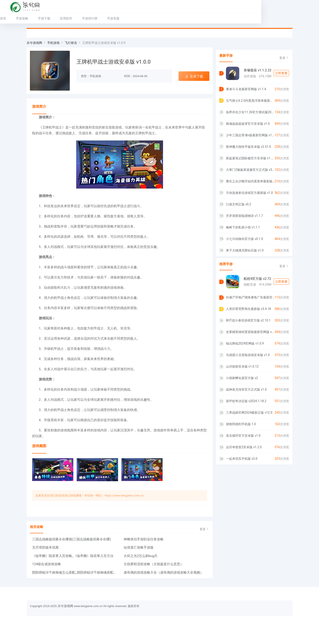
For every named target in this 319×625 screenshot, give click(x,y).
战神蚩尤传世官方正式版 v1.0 (246, 389)
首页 (30, 18)
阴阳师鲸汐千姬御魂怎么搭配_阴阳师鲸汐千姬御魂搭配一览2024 (75, 572)
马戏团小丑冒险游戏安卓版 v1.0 (248, 355)
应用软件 (92, 18)
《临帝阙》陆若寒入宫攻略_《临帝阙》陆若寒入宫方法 (72, 556)
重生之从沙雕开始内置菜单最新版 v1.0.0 (250, 181)
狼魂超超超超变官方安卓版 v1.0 (248, 123)
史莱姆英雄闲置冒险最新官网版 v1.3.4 (250, 332)
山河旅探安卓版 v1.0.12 (242, 366)
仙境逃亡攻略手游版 (139, 547)
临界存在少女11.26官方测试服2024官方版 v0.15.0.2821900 (250, 112)
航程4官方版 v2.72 (257, 279)
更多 (204, 529)
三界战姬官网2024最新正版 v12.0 (249, 412)
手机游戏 (53, 43)
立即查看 (281, 73)
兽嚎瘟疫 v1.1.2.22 (257, 70)
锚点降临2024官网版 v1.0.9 (245, 343)
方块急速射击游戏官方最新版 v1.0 (249, 193)
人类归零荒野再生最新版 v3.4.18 (248, 309)
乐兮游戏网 (34, 43)
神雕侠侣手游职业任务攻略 (143, 539)
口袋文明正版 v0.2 (238, 204)
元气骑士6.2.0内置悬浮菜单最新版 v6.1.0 (250, 100)
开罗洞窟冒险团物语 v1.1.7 (244, 216)
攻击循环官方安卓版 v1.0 (243, 435)
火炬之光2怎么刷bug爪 (141, 556)
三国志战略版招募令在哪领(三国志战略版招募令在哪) (71, 539)
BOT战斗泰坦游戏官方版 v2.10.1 (248, 320)
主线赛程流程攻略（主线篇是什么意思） (153, 564)
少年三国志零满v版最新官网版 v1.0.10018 (250, 135)
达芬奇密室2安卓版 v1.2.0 (244, 447)
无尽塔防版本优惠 (45, 547)
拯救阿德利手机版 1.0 (241, 424)
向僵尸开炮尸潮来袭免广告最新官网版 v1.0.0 (250, 297)
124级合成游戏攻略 (46, 564)
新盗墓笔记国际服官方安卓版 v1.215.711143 (250, 158)
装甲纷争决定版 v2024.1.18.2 (246, 401)
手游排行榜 (116, 18)
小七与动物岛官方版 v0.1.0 (244, 239)
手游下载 (70, 18)
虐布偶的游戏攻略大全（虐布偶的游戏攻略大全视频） (163, 572)
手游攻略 (48, 18)
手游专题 (140, 18)
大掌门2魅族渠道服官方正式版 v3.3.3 (250, 169)
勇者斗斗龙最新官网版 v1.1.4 (246, 89)
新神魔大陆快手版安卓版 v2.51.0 (248, 146)
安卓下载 (194, 76)
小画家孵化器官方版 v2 (242, 378)
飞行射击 (71, 43)
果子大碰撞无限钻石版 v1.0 (245, 250)
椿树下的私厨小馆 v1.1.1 (243, 227)
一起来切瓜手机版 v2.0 (241, 458)
